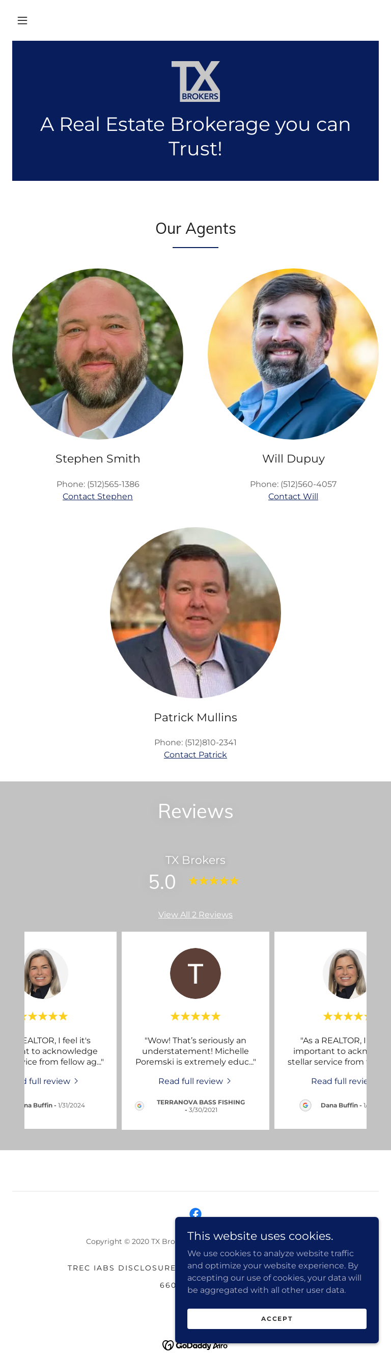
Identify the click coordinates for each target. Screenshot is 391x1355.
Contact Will (293, 496)
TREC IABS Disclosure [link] (122, 1267)
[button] (22, 20)
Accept (276, 1318)
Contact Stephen (98, 496)
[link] (195, 81)
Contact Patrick (195, 755)
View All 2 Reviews (195, 914)
